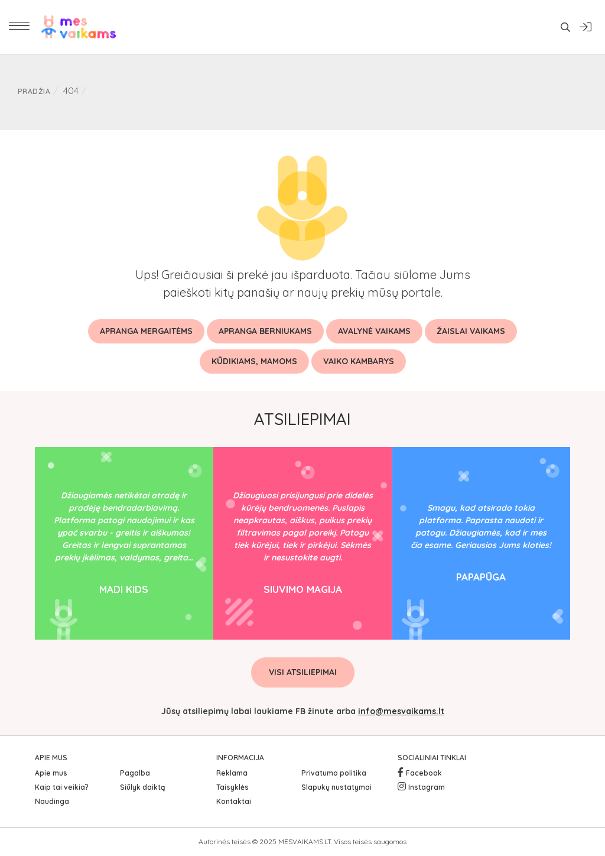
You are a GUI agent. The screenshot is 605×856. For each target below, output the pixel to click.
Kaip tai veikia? (62, 787)
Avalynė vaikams (374, 331)
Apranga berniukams (265, 331)
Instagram (426, 787)
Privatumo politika (333, 773)
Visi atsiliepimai (303, 672)
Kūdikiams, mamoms (254, 361)
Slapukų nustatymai (336, 787)
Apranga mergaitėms (146, 331)
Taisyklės (232, 787)
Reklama (232, 773)
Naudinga (52, 801)
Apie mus (51, 773)
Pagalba (135, 773)
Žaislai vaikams (471, 331)
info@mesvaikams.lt (401, 711)
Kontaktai (233, 801)
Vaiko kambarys (358, 361)
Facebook (424, 773)
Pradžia (34, 91)
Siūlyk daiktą (142, 787)
